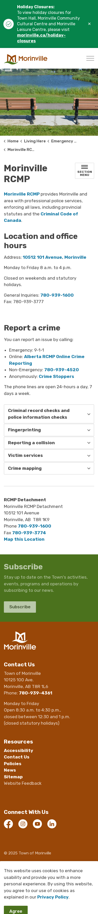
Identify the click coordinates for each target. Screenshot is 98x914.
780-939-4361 (35, 692)
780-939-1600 (34, 526)
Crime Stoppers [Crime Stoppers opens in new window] (56, 376)
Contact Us (16, 756)
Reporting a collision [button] (31, 442)
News (10, 770)
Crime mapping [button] (25, 468)
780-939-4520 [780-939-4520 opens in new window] (61, 369)
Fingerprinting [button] (24, 429)
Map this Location (24, 539)
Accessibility (18, 750)
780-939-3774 (29, 532)
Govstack (33, 875)
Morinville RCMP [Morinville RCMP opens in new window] (22, 194)
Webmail (12, 864)
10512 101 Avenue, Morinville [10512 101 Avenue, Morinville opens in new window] (54, 257)
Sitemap (13, 776)
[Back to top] (49, 899)
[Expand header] (90, 58)
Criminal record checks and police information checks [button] (39, 414)
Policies (12, 763)
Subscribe (20, 607)
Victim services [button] (25, 455)
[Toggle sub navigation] (84, 171)
